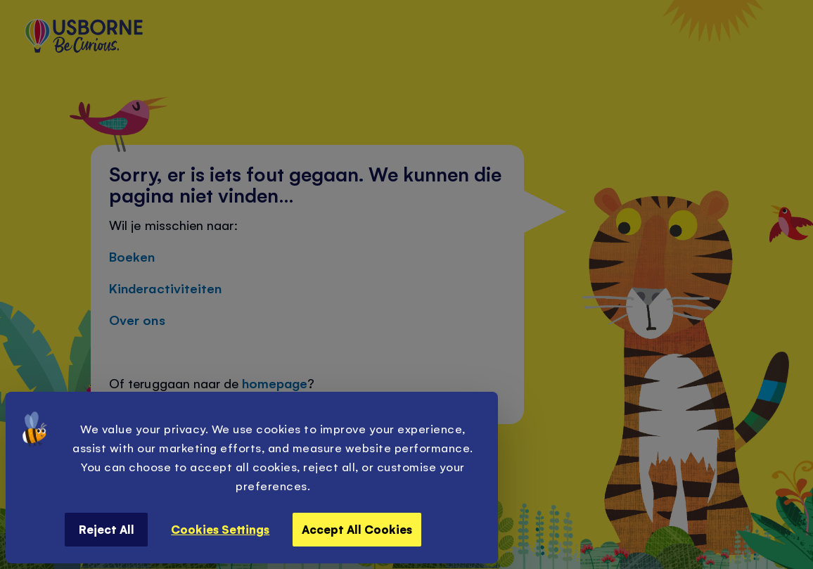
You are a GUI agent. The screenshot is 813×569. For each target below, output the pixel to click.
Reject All (106, 529)
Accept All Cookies (357, 529)
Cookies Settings (220, 529)
